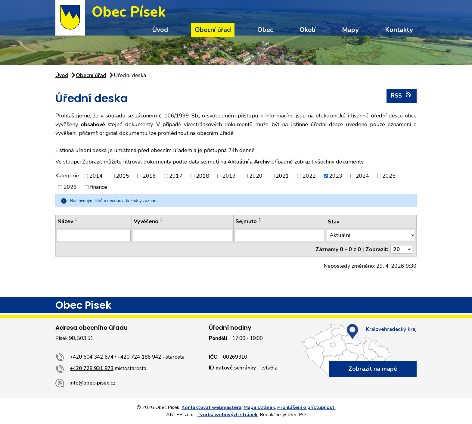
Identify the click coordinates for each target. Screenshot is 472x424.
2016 (149, 175)
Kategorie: (67, 175)
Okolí (307, 29)
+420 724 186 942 (139, 357)
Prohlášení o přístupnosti (306, 407)
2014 (96, 175)
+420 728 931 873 (91, 368)
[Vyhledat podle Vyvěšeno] (182, 235)
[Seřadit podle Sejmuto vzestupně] (260, 218)
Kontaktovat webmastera (211, 407)
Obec (265, 29)
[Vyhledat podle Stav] (371, 235)
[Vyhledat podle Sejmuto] (279, 235)
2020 (255, 175)
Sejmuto (246, 221)
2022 (309, 175)
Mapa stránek (259, 407)
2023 (335, 175)
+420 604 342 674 (91, 357)
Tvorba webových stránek (227, 414)
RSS (401, 95)
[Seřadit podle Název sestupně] (76, 221)
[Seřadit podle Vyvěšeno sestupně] (161, 221)
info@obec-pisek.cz (93, 382)
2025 (389, 175)
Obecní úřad (213, 29)
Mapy (350, 29)
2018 (202, 175)
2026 (70, 187)
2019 (229, 175)
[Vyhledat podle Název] (94, 235)
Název (65, 221)
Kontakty (399, 29)
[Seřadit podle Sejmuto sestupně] (260, 221)
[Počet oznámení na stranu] (401, 249)
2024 (362, 175)
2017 (175, 175)
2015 (122, 175)
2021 (282, 175)
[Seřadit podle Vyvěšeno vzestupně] (161, 218)
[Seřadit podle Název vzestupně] (76, 218)
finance (98, 187)
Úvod (160, 29)
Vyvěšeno (146, 221)
